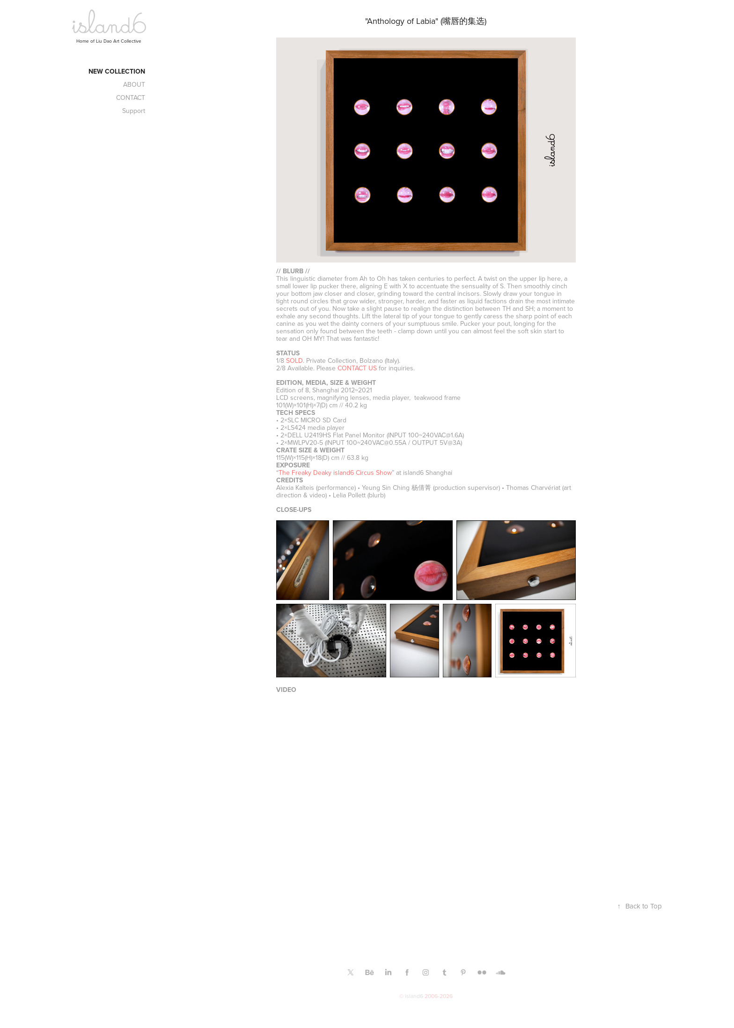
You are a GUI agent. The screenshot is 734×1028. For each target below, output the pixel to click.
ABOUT (134, 84)
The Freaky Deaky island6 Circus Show (335, 472)
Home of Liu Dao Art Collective (108, 41)
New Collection (116, 71)
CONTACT (130, 97)
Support (133, 110)
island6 (414, 996)
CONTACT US (357, 368)
